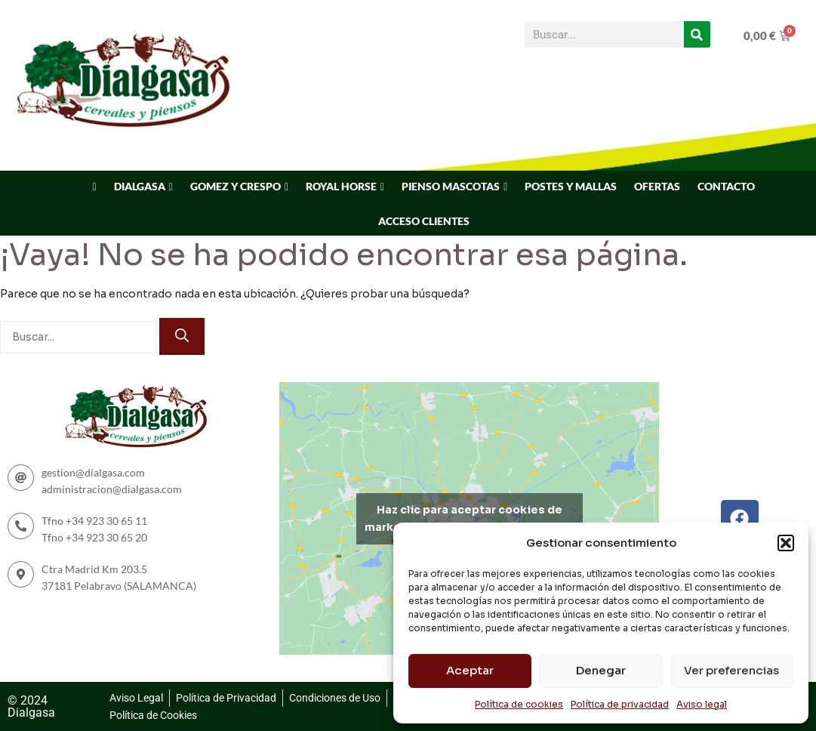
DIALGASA (139, 186)
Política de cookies (519, 704)
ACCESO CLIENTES (424, 220)
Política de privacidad (620, 704)
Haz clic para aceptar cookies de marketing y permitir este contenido (469, 518)
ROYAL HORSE (341, 186)
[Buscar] (697, 34)
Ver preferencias (731, 670)
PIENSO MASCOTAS (451, 186)
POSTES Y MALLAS (571, 186)
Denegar (601, 670)
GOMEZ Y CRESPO (235, 186)
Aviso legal (701, 704)
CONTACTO (726, 186)
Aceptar (470, 670)
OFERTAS (657, 186)
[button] (785, 543)
